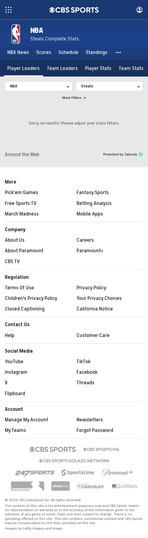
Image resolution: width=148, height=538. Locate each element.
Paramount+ (90, 251)
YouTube (14, 362)
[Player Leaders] (23, 68)
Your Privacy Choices (99, 298)
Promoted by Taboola (123, 154)
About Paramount (24, 251)
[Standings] (96, 52)
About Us (15, 240)
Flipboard (15, 394)
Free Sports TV (21, 203)
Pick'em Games (21, 193)
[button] (118, 52)
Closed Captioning (24, 309)
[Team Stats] (131, 68)
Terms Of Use (19, 288)
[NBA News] (18, 52)
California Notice (95, 309)
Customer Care (93, 335)
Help (10, 335)
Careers (85, 240)
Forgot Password (95, 430)
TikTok (83, 362)
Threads (85, 383)
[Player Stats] (98, 68)
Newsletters (90, 420)
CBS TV (12, 262)
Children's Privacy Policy (31, 298)
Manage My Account (26, 420)
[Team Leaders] (62, 68)
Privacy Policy (91, 288)
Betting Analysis (94, 203)
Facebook (87, 372)
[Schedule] (68, 52)
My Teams (15, 430)
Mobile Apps (90, 214)
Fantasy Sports (93, 193)
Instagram (16, 372)
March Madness (22, 214)
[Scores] (44, 52)
